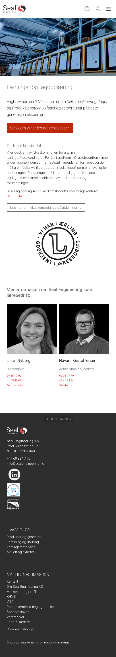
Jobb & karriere (18, 622)
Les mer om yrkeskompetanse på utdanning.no (45, 208)
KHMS (11, 597)
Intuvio (65, 642)
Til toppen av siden (58, 419)
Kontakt (12, 582)
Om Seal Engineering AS (25, 587)
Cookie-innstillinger (21, 629)
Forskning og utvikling (23, 542)
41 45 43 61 (14, 380)
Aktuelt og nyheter (20, 552)
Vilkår (10, 602)
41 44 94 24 (66, 380)
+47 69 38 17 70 (18, 458)
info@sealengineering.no (25, 464)
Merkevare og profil (21, 592)
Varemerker (15, 617)
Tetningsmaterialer (21, 547)
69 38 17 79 (66, 375)
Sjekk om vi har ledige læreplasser (39, 128)
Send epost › (15, 385)
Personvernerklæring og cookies (31, 607)
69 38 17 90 (14, 375)
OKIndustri (14, 196)
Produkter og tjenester (24, 537)
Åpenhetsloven (18, 612)
